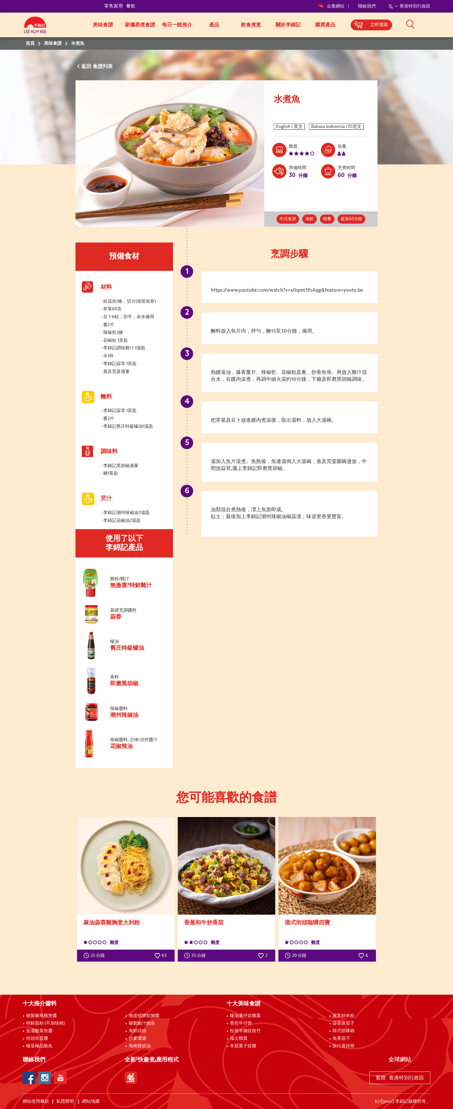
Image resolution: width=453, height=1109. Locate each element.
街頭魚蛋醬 (37, 1038)
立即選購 (379, 25)
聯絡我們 (367, 6)
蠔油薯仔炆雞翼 (245, 1016)
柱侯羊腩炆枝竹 (245, 1031)
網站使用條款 (36, 1101)
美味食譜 (103, 24)
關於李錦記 (288, 24)
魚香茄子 (341, 1038)
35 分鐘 (196, 955)
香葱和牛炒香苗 (204, 923)
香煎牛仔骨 (241, 1023)
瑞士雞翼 (239, 1038)
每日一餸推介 (177, 24)
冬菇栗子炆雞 (243, 1046)
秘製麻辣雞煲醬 (41, 1016)
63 (160, 955)
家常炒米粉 (344, 1016)
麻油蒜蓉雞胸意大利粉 (111, 923)
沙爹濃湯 (137, 1038)
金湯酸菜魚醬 (39, 1031)
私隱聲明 (65, 1101)
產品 (214, 24)
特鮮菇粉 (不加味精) (45, 1023)
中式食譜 (288, 219)
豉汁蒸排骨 (344, 1046)
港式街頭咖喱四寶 (307, 923)
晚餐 (327, 219)
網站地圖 (91, 1101)
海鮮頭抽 (137, 1031)
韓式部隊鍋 (344, 1031)
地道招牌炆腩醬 (144, 1016)
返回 (86, 66)
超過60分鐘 (351, 219)
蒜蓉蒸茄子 (344, 1023)
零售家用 (113, 6)
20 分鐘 (297, 955)
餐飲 (131, 6)
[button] (432, 24)
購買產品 (325, 24)
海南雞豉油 (140, 1046)
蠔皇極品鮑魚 (39, 1046)
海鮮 (309, 219)
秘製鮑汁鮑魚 (142, 1023)
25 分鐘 (95, 955)
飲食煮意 (251, 24)
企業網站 (331, 6)
